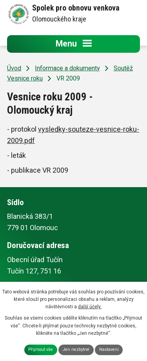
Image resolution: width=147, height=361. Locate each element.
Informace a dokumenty (67, 68)
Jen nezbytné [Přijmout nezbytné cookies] (76, 349)
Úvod (14, 68)
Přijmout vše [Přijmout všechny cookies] (40, 349)
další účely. (90, 306)
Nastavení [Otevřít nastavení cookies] (109, 349)
